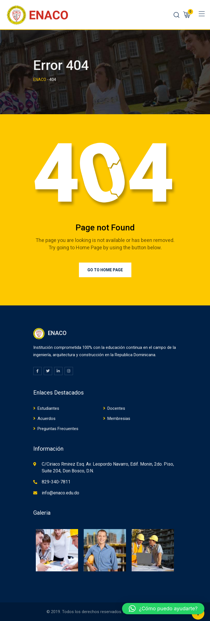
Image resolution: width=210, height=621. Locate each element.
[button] (163, 608)
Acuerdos (46, 418)
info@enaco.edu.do (60, 493)
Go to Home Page (105, 270)
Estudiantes (48, 408)
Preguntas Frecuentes (57, 428)
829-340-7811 (56, 482)
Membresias (118, 418)
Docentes (116, 408)
